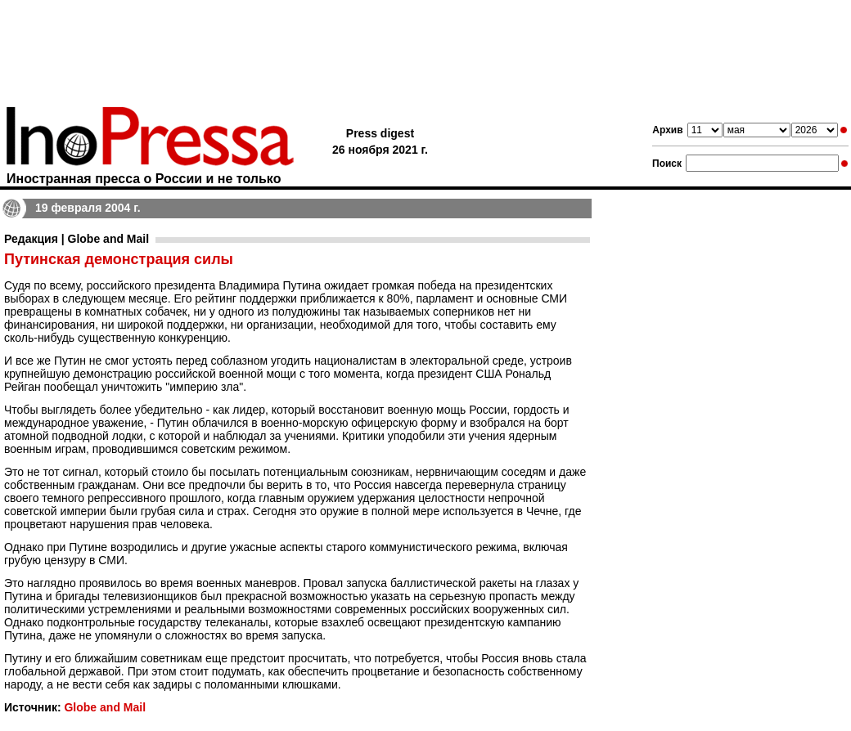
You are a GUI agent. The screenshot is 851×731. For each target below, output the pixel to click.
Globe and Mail (105, 707)
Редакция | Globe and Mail (76, 238)
